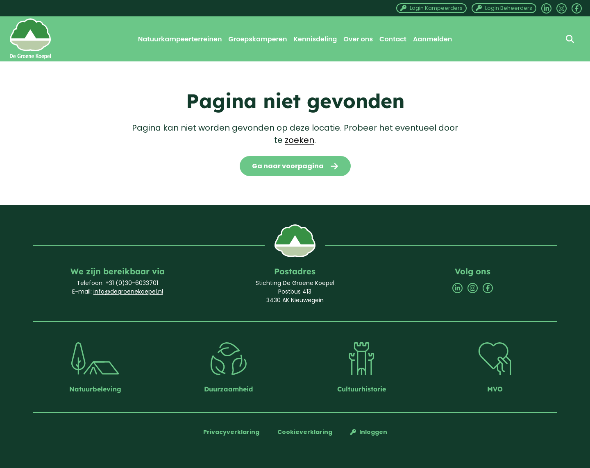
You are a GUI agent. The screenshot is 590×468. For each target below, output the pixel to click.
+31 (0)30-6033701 (131, 283)
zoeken (299, 140)
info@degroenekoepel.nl (128, 291)
